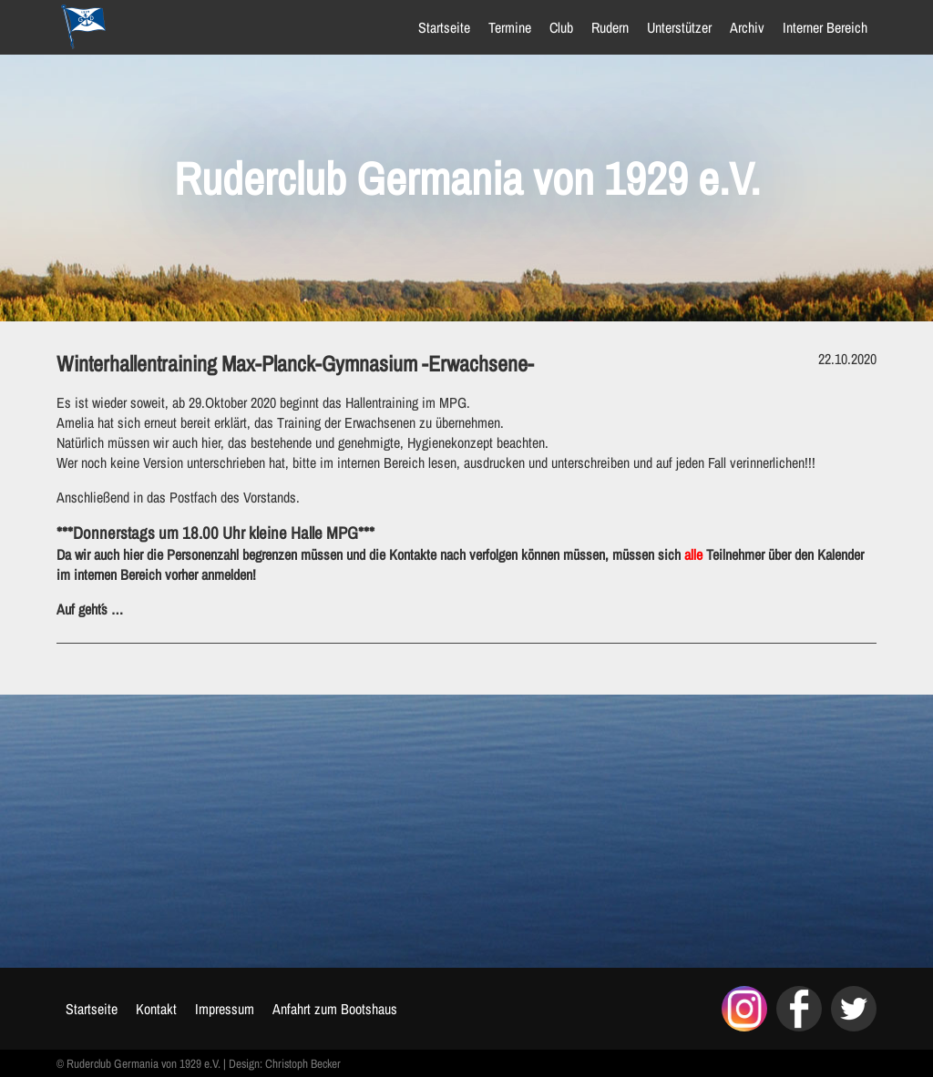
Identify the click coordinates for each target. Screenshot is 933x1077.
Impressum (224, 1009)
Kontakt (156, 1009)
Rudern (610, 27)
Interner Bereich (825, 27)
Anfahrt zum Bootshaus (334, 1009)
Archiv (747, 27)
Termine (509, 27)
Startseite (444, 27)
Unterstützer (679, 27)
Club (561, 27)
